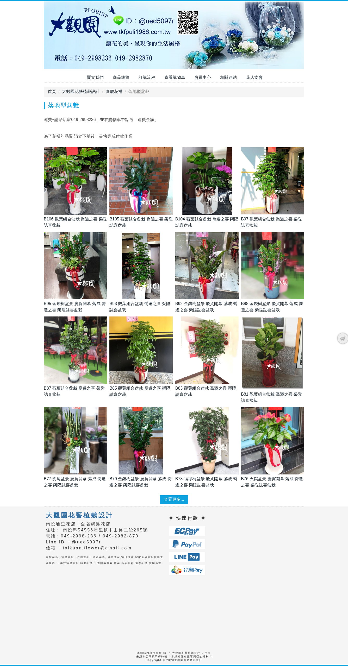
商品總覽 (121, 77)
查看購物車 (174, 77)
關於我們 (95, 77)
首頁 (52, 91)
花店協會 (254, 77)
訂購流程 (147, 77)
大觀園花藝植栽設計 (81, 91)
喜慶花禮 (114, 91)
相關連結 (228, 77)
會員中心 (202, 77)
